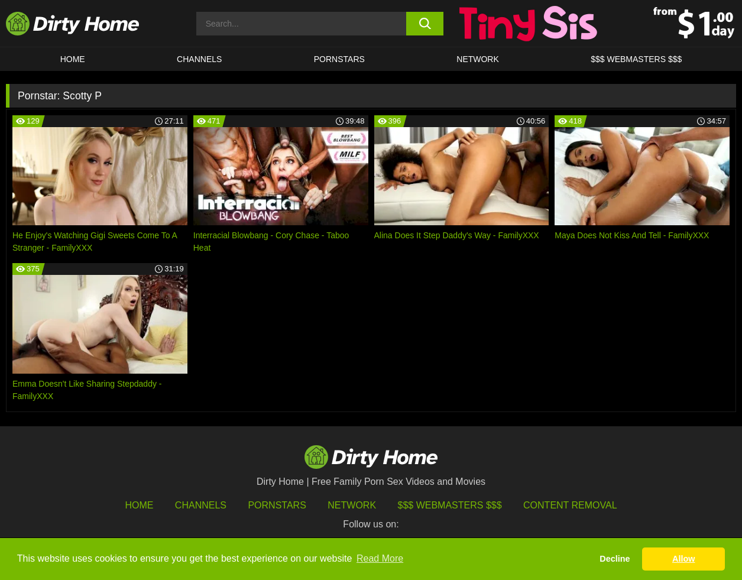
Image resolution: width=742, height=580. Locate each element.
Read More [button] (380, 558)
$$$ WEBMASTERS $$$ (636, 59)
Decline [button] (615, 558)
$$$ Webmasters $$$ (450, 505)
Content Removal (570, 505)
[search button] (424, 23)
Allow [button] (683, 558)
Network (477, 59)
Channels (200, 505)
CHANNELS (199, 59)
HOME (72, 59)
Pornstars (339, 59)
